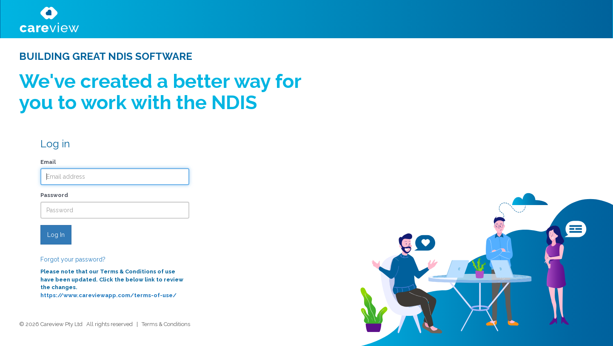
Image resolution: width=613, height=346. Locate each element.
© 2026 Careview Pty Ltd (51, 324)
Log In (56, 234)
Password (54, 195)
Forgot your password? (72, 259)
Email (48, 162)
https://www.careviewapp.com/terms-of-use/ (108, 295)
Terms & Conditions (166, 324)
